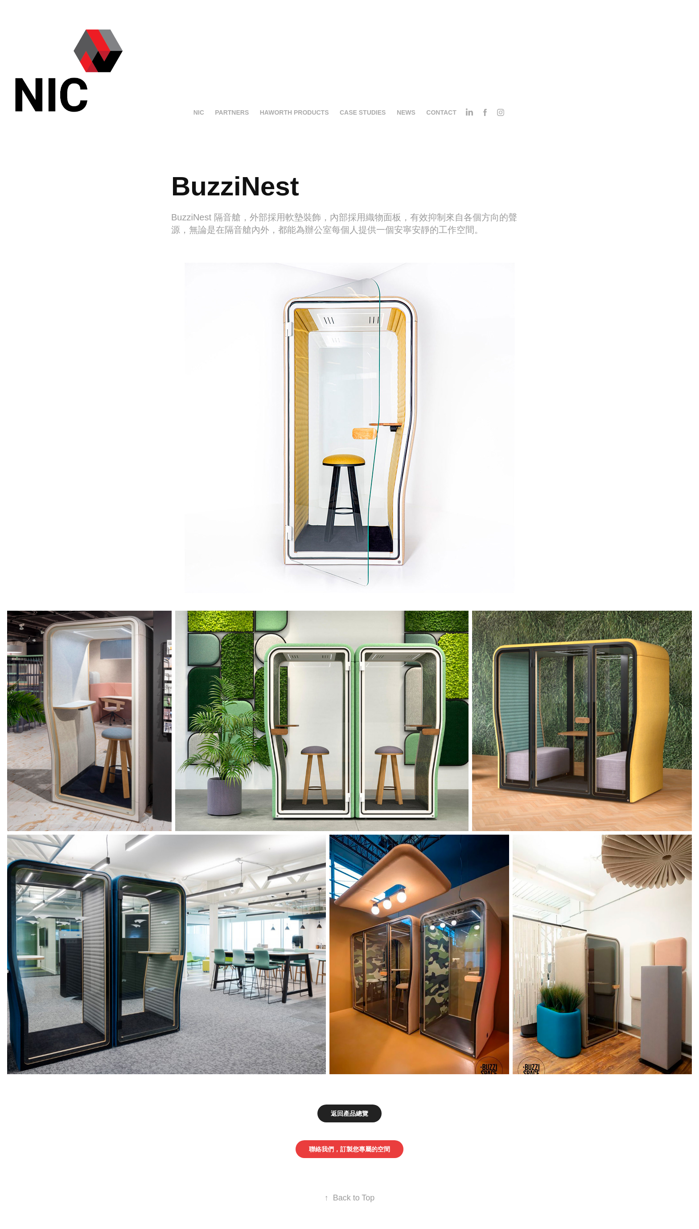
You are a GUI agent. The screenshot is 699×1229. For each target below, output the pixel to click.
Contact (441, 112)
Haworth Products (294, 112)
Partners (232, 112)
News (406, 112)
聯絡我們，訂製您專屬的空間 (349, 1149)
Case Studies (363, 112)
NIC (198, 112)
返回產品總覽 (349, 1113)
